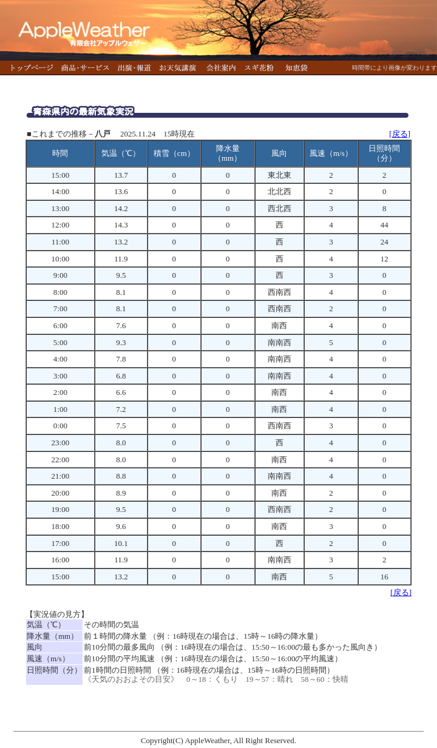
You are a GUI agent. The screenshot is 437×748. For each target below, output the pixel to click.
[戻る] (399, 133)
